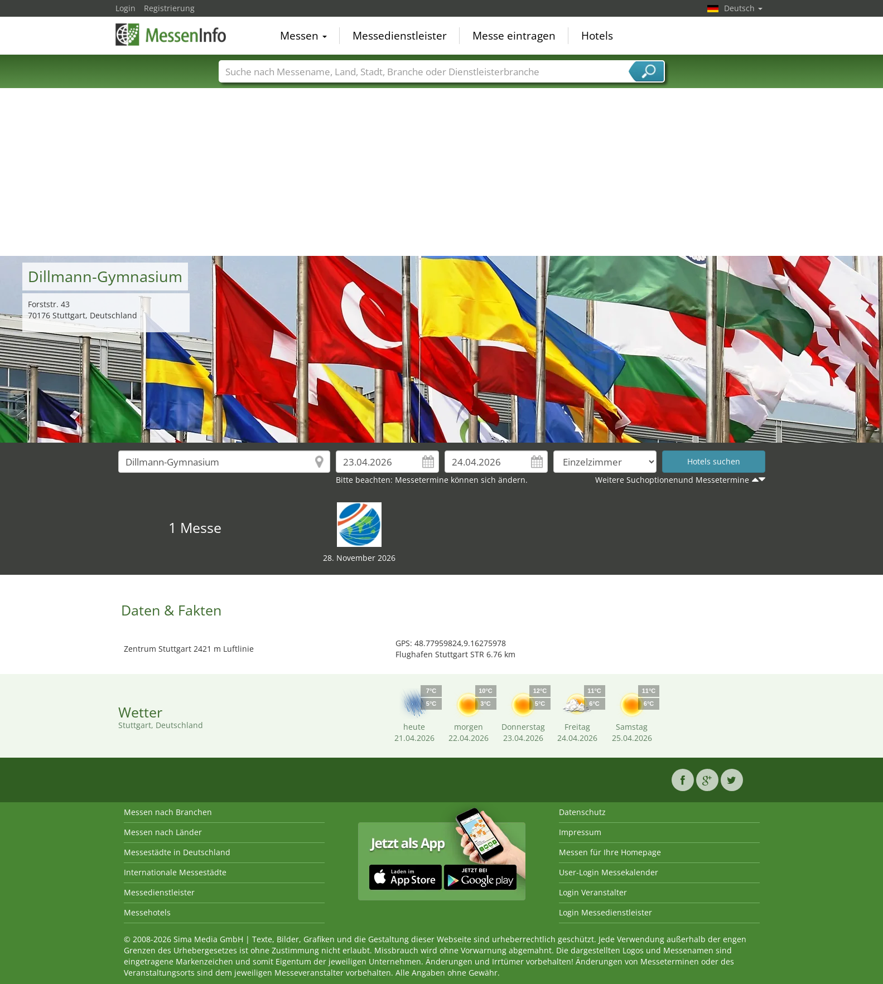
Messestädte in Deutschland (177, 852)
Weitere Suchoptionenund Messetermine (672, 479)
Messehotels (147, 912)
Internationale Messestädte (175, 872)
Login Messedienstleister (605, 912)
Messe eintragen (514, 35)
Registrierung (169, 8)
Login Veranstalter (593, 892)
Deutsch (743, 8)
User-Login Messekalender (608, 872)
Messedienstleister (400, 35)
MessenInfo (171, 34)
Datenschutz (582, 812)
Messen (303, 35)
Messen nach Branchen (168, 812)
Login (125, 8)
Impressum (580, 832)
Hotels (597, 35)
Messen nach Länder (163, 832)
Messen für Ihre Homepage (610, 852)
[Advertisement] (441, 172)
